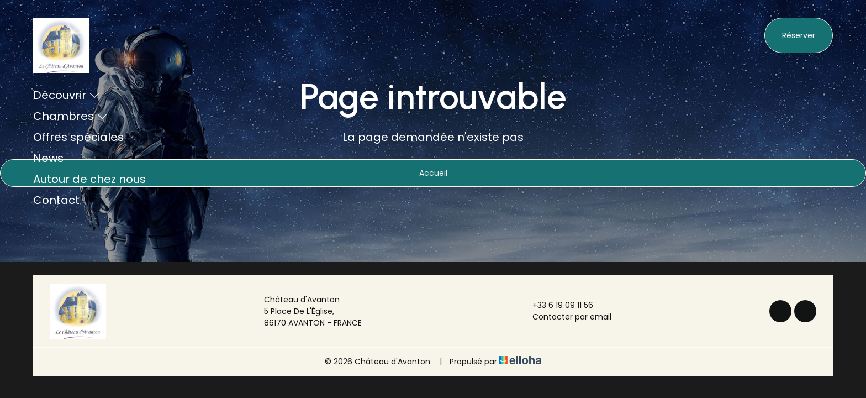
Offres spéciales (78, 137)
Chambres (70, 116)
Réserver (798, 35)
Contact (56, 200)
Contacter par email (565, 316)
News (48, 158)
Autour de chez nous (89, 179)
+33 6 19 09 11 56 (556, 305)
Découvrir (66, 95)
